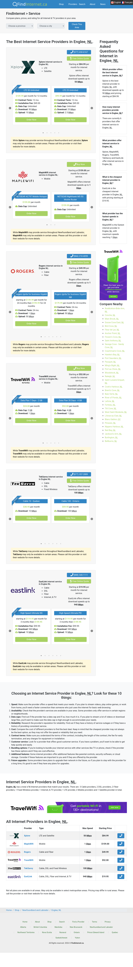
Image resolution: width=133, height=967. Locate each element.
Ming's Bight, (112, 365)
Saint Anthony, (113, 340)
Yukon (77, 952)
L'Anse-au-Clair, (113, 416)
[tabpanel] (31, 105)
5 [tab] (58, 133)
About (92, 4)
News (102, 4)
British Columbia (40, 941)
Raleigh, (110, 376)
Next (92, 108)
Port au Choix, (113, 369)
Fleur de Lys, (112, 329)
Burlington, (111, 437)
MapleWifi (28, 858)
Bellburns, (111, 441)
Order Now (31, 119)
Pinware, (110, 423)
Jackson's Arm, (113, 434)
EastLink (28, 891)
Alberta (23, 941)
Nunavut (62, 947)
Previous (10, 108)
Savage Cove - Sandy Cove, (114, 346)
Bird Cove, (111, 326)
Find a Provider (78, 936)
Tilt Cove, (110, 408)
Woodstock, (112, 372)
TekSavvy (28, 882)
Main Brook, (112, 319)
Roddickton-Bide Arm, (115, 310)
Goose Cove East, (114, 322)
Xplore (27, 850)
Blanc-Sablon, (113, 419)
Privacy (108, 936)
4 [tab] (55, 133)
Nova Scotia (47, 947)
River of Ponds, (113, 397)
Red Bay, (110, 430)
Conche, (110, 315)
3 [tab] (51, 133)
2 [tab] (47, 133)
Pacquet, (110, 362)
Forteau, (110, 405)
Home (24, 936)
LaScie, (110, 401)
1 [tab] (43, 133)
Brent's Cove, (112, 390)
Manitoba (58, 941)
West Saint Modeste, (116, 412)
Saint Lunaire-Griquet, (115, 381)
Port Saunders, (113, 358)
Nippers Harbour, (114, 426)
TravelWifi (28, 874)
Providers (72, 4)
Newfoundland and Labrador (101, 941)
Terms (94, 936)
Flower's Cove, (113, 337)
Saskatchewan (61, 952)
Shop (61, 4)
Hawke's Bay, (112, 354)
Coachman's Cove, (115, 351)
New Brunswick (76, 941)
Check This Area (77, 26)
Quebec (115, 947)
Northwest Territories (26, 947)
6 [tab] (60, 351)
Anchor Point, (112, 333)
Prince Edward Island (95, 947)
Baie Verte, (111, 394)
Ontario (77, 947)
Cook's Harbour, (113, 386)
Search (82, 4)
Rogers (27, 866)
